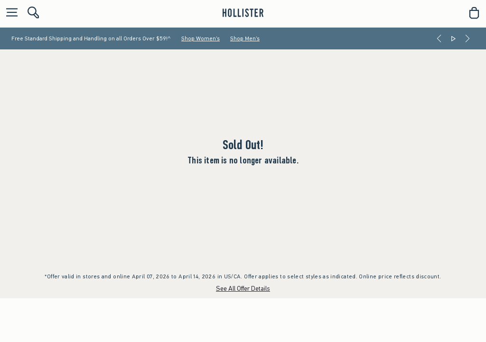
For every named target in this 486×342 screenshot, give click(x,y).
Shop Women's (200, 38)
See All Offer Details (243, 288)
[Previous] (439, 38)
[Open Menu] (9, 13)
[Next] (467, 38)
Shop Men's (245, 38)
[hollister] (243, 12)
